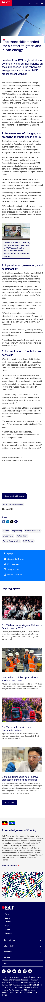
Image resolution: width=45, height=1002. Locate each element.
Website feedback (21, 980)
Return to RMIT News (14, 496)
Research (8, 952)
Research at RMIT (15, 575)
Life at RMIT (9, 946)
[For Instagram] (25, 971)
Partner (7, 958)
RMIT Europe (7, 88)
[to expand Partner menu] (40, 958)
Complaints (35, 980)
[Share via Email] (16, 521)
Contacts (8, 933)
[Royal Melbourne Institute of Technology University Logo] (6, 3)
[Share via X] (12, 521)
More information (10, 865)
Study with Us (9, 940)
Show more (9, 803)
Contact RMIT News (15, 559)
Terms (32, 977)
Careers (8, 929)
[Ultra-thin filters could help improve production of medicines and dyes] (22, 759)
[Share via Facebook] (3, 521)
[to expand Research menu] (40, 952)
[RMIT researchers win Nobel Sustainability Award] (22, 710)
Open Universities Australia (23, 987)
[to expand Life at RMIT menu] (40, 946)
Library (8, 922)
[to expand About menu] (40, 963)
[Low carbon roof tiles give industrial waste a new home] (22, 660)
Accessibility (8, 980)
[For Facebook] (4, 971)
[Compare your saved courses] (31, 3)
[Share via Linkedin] (8, 521)
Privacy (39, 977)
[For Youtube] (14, 971)
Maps (7, 926)
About (6, 963)
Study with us (13, 569)
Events (7, 918)
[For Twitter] (9, 971)
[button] (37, 3)
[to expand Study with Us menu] (40, 940)
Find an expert (13, 564)
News (7, 914)
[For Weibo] (30, 971)
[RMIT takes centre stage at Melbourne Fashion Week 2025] (22, 608)
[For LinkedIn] (19, 971)
